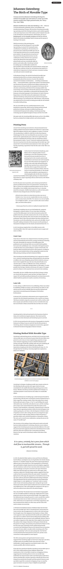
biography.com (26, 566)
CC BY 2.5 (37, 380)
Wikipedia (20, 566)
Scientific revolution (31, 36)
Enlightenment (17, 36)
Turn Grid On (56, 2)
